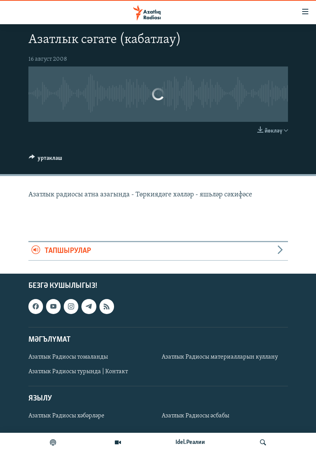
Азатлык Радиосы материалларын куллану (220, 357)
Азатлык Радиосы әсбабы (195, 416)
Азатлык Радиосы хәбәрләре (66, 416)
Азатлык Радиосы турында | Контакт (78, 372)
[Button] (46, 160)
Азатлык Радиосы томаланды (68, 357)
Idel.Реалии (190, 442)
